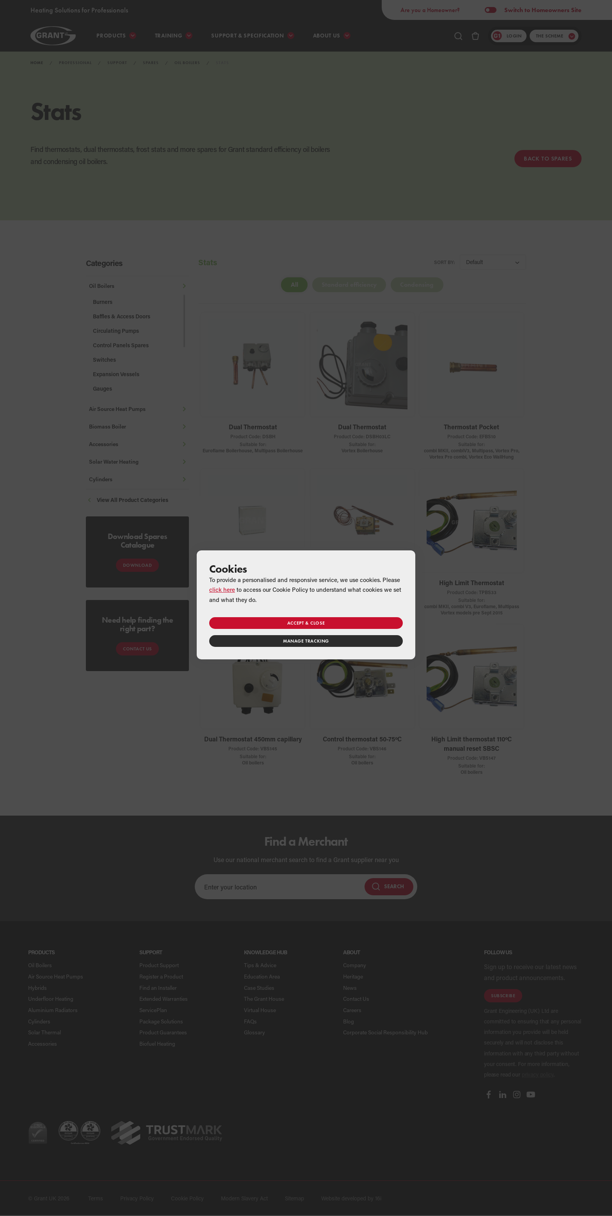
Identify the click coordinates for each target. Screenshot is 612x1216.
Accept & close (306, 623)
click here (222, 589)
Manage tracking (306, 641)
